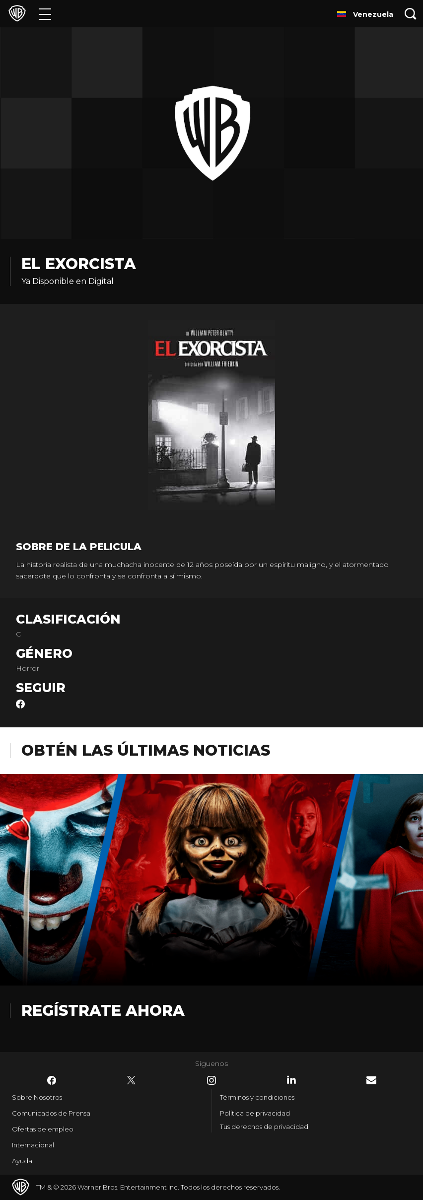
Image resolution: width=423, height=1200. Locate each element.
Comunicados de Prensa (51, 1113)
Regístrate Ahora (103, 1010)
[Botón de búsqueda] (410, 13)
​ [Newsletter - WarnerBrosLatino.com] (371, 1080)
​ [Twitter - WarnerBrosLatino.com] (132, 1080)
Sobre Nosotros (37, 1097)
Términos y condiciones (257, 1097)
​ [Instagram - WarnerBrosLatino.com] (211, 1080)
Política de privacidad (255, 1113)
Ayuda (22, 1161)
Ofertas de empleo (42, 1129)
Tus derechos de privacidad (264, 1126)
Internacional (33, 1145)
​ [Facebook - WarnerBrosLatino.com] (52, 1080)
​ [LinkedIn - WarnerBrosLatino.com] (291, 1079)
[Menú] (45, 13)
